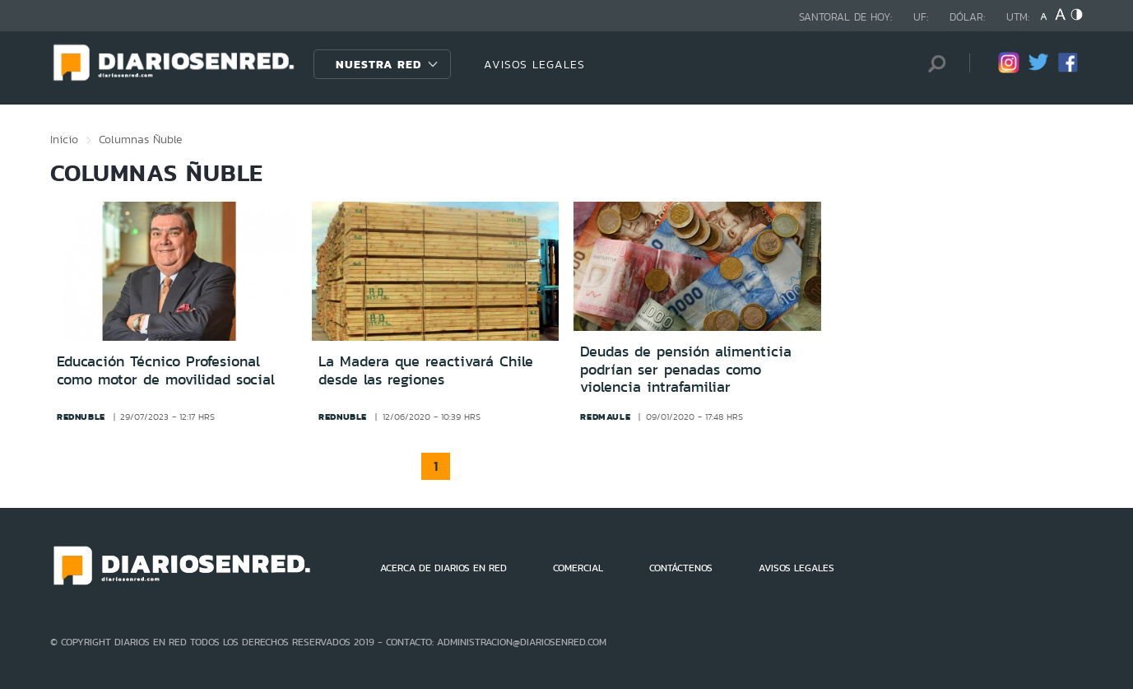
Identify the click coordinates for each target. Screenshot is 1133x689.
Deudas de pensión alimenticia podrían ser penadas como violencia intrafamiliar (686, 369)
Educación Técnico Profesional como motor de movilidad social (166, 370)
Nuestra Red (378, 64)
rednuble (81, 416)
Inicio (64, 139)
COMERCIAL (578, 568)
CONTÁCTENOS (681, 568)
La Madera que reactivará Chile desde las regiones (425, 370)
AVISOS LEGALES (534, 64)
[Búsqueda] (932, 63)
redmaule (605, 416)
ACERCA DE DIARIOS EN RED (443, 568)
